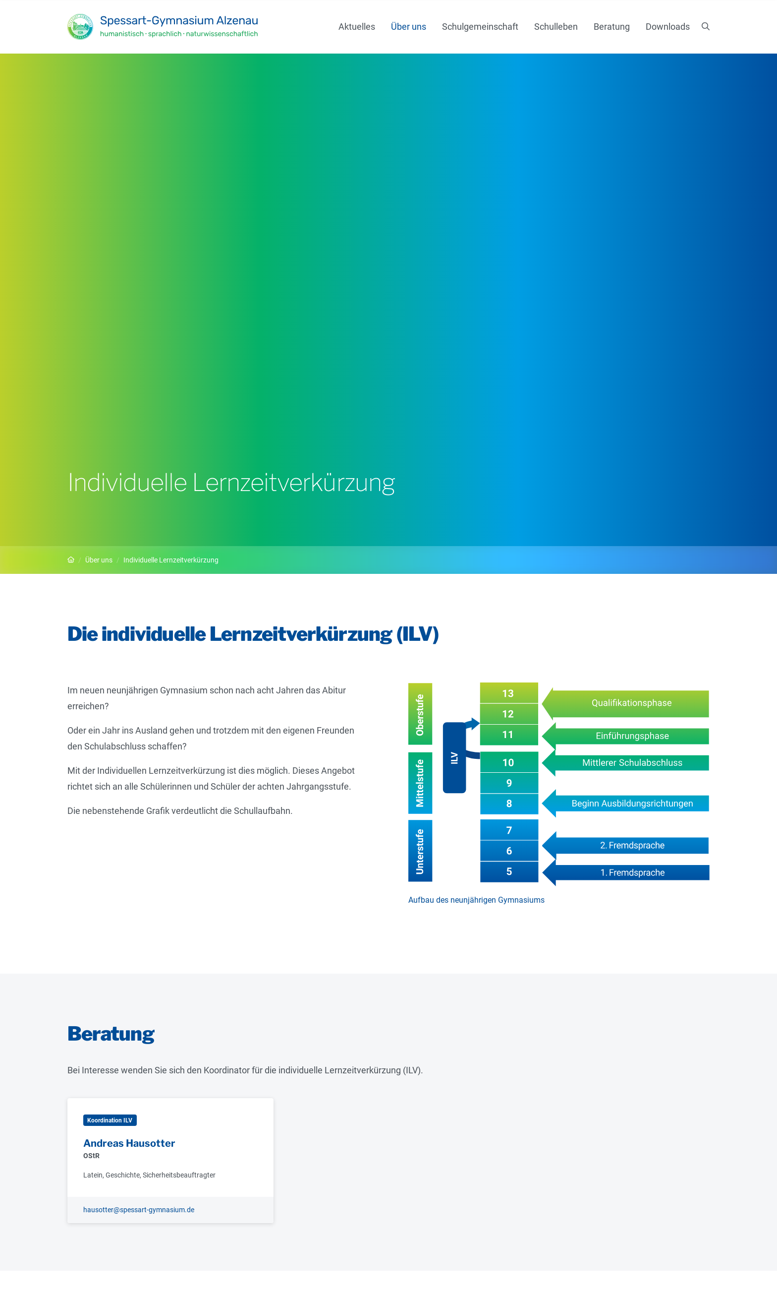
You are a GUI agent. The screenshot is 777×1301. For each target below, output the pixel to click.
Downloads (668, 26)
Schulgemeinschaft (480, 26)
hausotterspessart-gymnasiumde (138, 1210)
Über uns (408, 26)
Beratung (612, 26)
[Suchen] (706, 27)
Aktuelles (356, 26)
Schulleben (556, 26)
